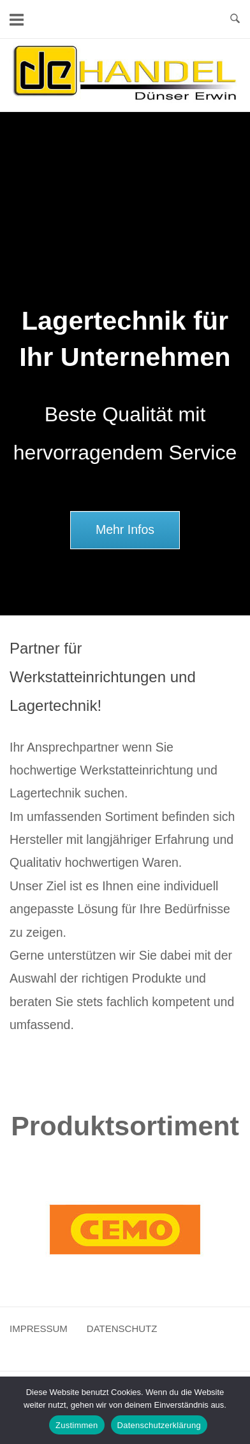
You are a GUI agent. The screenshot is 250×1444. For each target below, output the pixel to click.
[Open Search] (235, 19)
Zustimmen (76, 1425)
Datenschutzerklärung (159, 1425)
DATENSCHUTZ (122, 1328)
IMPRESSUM (39, 1328)
